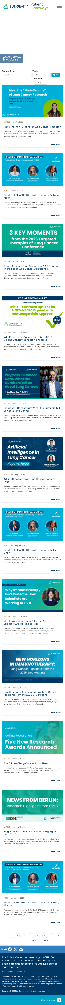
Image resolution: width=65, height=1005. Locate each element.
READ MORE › (56, 144)
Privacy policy (7, 971)
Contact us (20, 971)
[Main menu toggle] (59, 6)
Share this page (51, 1000)
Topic (35, 71)
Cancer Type (8, 71)
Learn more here (11, 967)
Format (38, 78)
